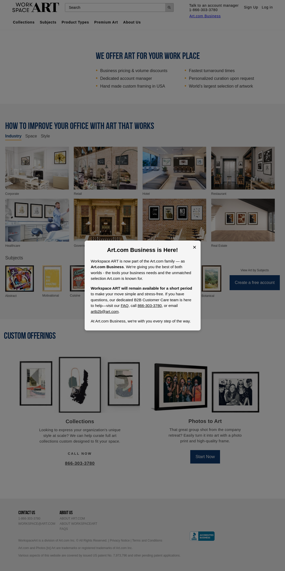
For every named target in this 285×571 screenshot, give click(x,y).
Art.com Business (131, 250)
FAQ (124, 305)
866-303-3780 (149, 305)
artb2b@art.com (105, 311)
